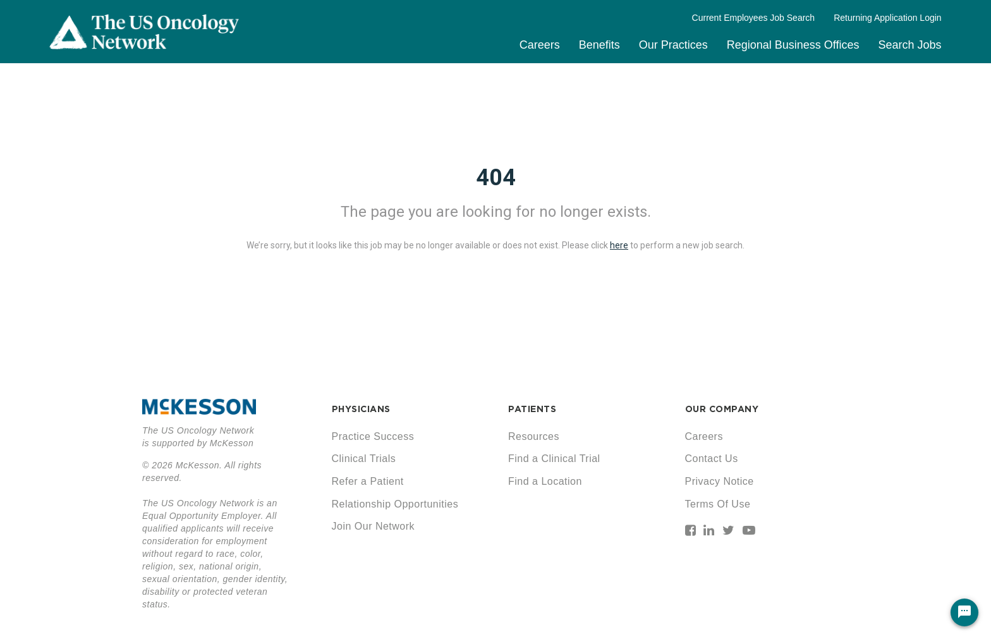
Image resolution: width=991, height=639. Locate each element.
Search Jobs (910, 45)
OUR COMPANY (722, 409)
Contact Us (711, 458)
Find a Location (545, 481)
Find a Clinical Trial (554, 458)
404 (496, 177)
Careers (540, 45)
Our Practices (673, 45)
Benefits (599, 45)
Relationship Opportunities (395, 504)
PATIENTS (532, 409)
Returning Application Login (887, 18)
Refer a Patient (368, 481)
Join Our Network (373, 526)
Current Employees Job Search (753, 18)
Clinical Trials (364, 458)
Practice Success (373, 436)
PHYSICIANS (361, 409)
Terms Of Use (718, 504)
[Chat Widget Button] (964, 612)
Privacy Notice (719, 481)
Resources (533, 436)
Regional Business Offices (793, 45)
